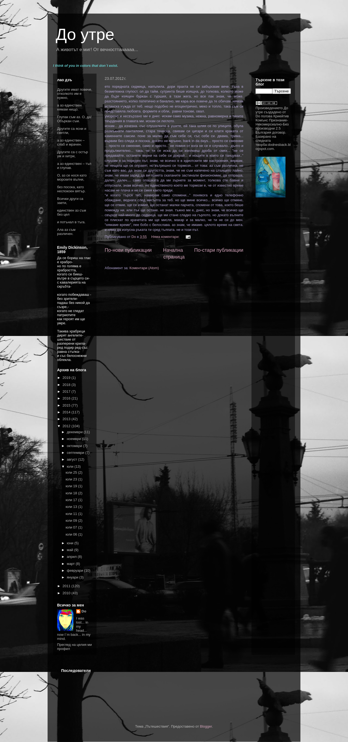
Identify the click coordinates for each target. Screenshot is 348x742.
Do (84, 611)
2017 (67, 391)
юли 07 (72, 527)
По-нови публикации (128, 250)
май (70, 550)
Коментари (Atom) (144, 268)
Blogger (206, 726)
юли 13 (72, 507)
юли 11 (72, 514)
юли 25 (72, 472)
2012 (67, 426)
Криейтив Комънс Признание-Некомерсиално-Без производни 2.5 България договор (272, 124)
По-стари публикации (218, 250)
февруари (75, 570)
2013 (67, 419)
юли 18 (72, 493)
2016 (67, 398)
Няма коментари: (165, 237)
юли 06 (72, 534)
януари (73, 577)
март (71, 564)
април (72, 557)
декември (75, 432)
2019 (67, 378)
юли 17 (72, 500)
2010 (67, 593)
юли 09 (72, 520)
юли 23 (72, 479)
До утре (85, 34)
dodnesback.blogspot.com (273, 147)
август (72, 459)
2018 (67, 385)
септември (76, 453)
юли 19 (72, 486)
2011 (67, 586)
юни (70, 543)
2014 (67, 412)
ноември (74, 439)
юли (70, 466)
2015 (67, 405)
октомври (75, 446)
